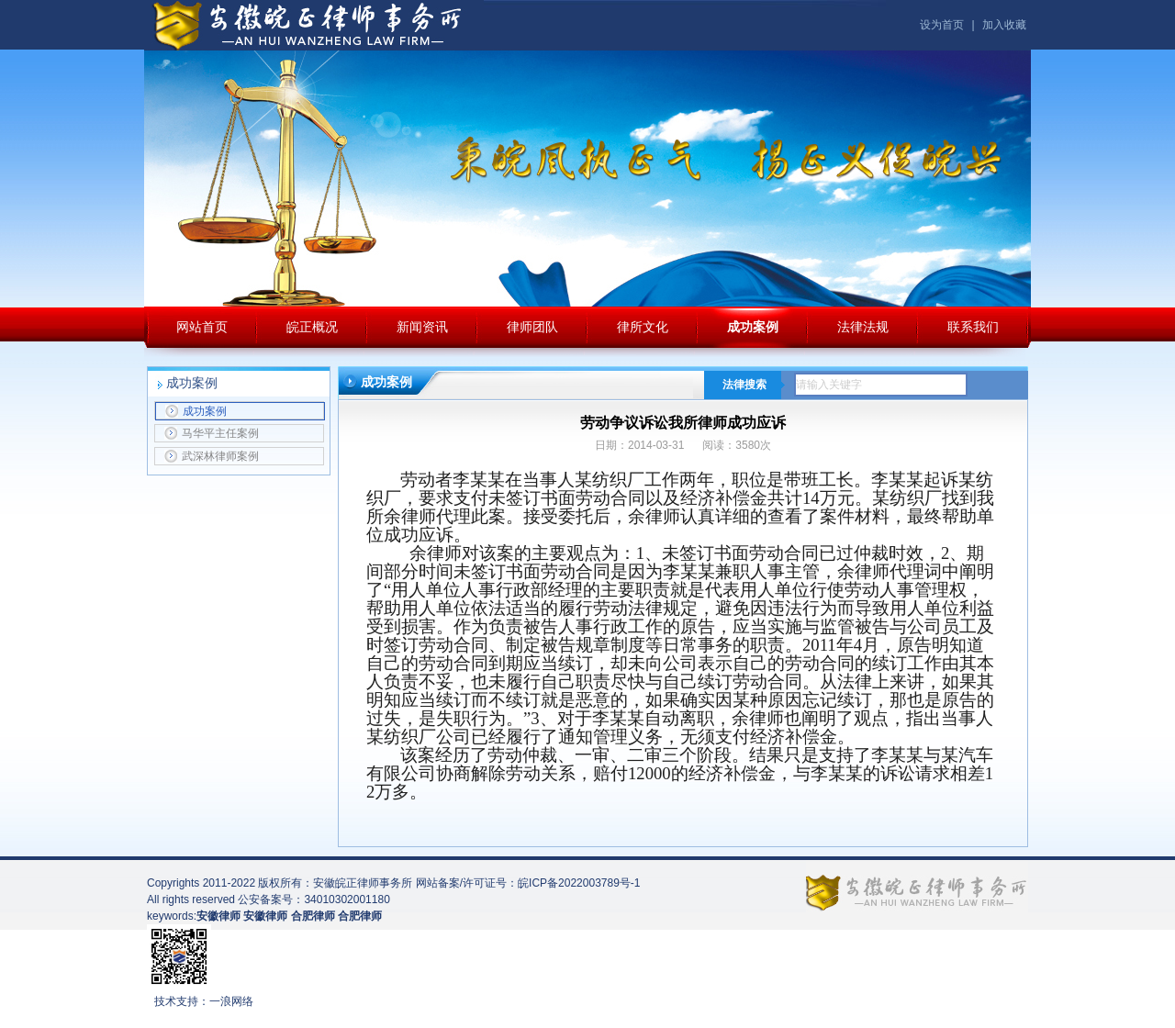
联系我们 (973, 326)
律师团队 (532, 326)
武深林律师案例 (211, 456)
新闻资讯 (422, 326)
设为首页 (942, 24)
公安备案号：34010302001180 (313, 899)
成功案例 (752, 326)
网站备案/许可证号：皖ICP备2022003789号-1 (528, 883)
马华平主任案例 (211, 433)
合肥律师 (360, 916)
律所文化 (642, 326)
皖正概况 (312, 326)
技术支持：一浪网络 (203, 1001)
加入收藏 (1004, 24)
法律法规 (863, 326)
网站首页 (202, 326)
